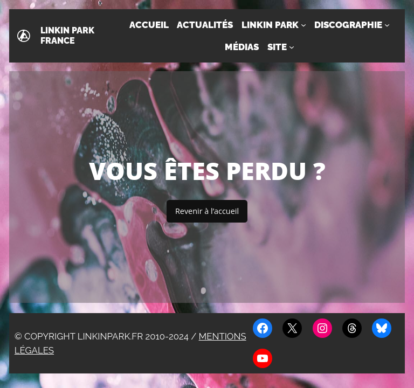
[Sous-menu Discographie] (387, 24)
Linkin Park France (67, 35)
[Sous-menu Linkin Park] (303, 24)
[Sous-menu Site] (291, 47)
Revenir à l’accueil (207, 211)
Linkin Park (270, 24)
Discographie (348, 24)
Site (277, 46)
